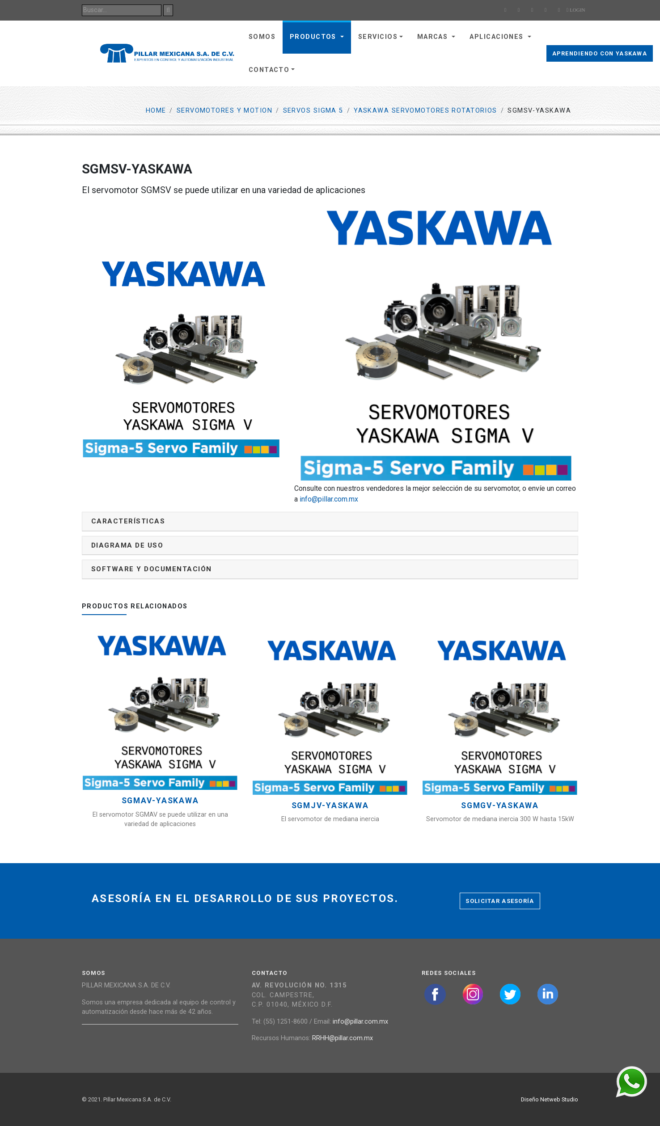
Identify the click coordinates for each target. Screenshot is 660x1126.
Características (128, 521)
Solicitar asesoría (499, 901)
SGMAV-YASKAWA (160, 801)
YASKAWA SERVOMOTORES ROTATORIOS (425, 110)
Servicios (378, 37)
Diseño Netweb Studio (549, 1099)
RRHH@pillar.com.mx (342, 1038)
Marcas (433, 37)
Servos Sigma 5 (313, 110)
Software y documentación (151, 569)
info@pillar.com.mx (329, 499)
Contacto (269, 70)
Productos (314, 37)
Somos (262, 37)
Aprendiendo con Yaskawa (599, 53)
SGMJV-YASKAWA (330, 805)
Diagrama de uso (127, 545)
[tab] (330, 521)
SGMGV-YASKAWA (500, 805)
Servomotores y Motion (224, 110)
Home (156, 110)
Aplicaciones (498, 37)
